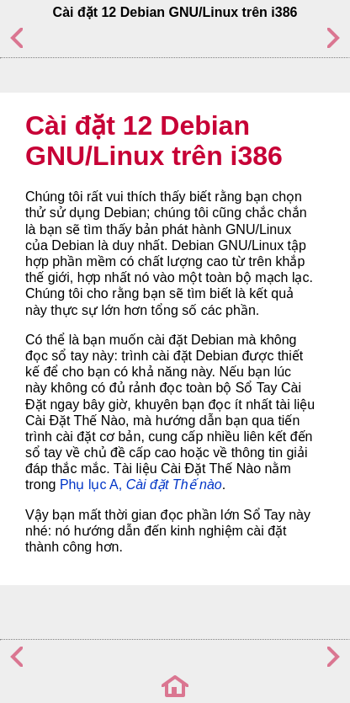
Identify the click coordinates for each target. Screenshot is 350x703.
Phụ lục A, (141, 484)
